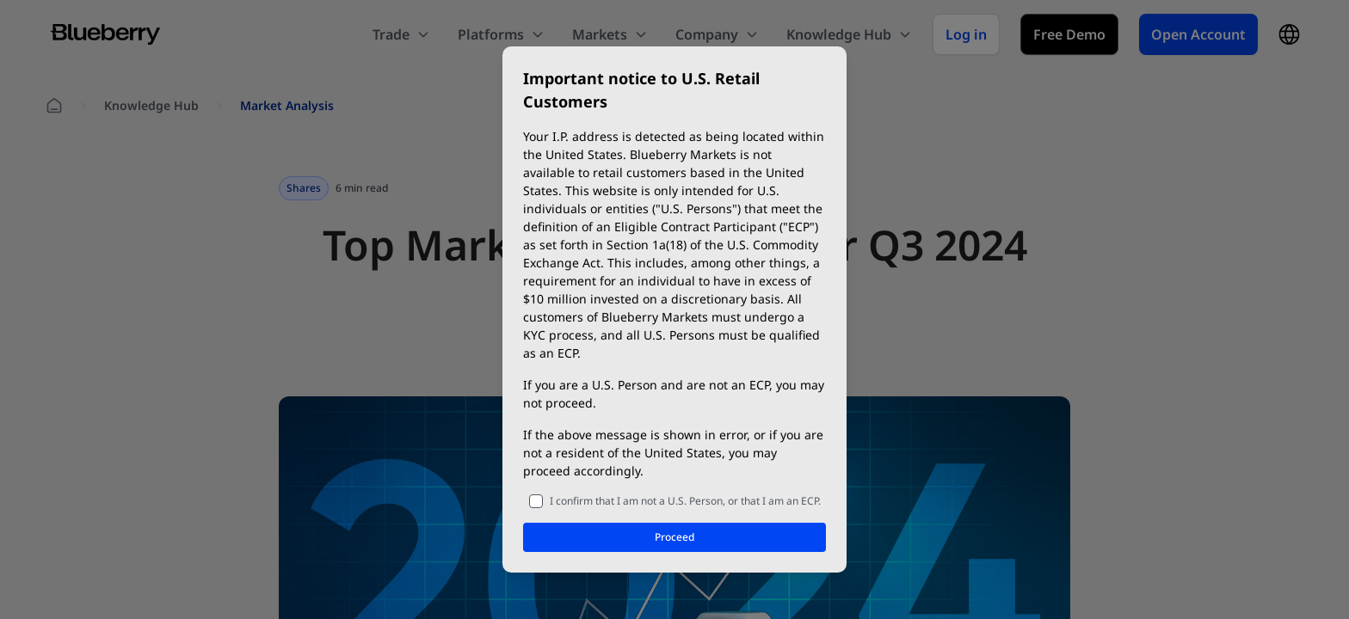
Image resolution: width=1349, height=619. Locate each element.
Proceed (674, 537)
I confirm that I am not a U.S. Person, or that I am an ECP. (685, 500)
